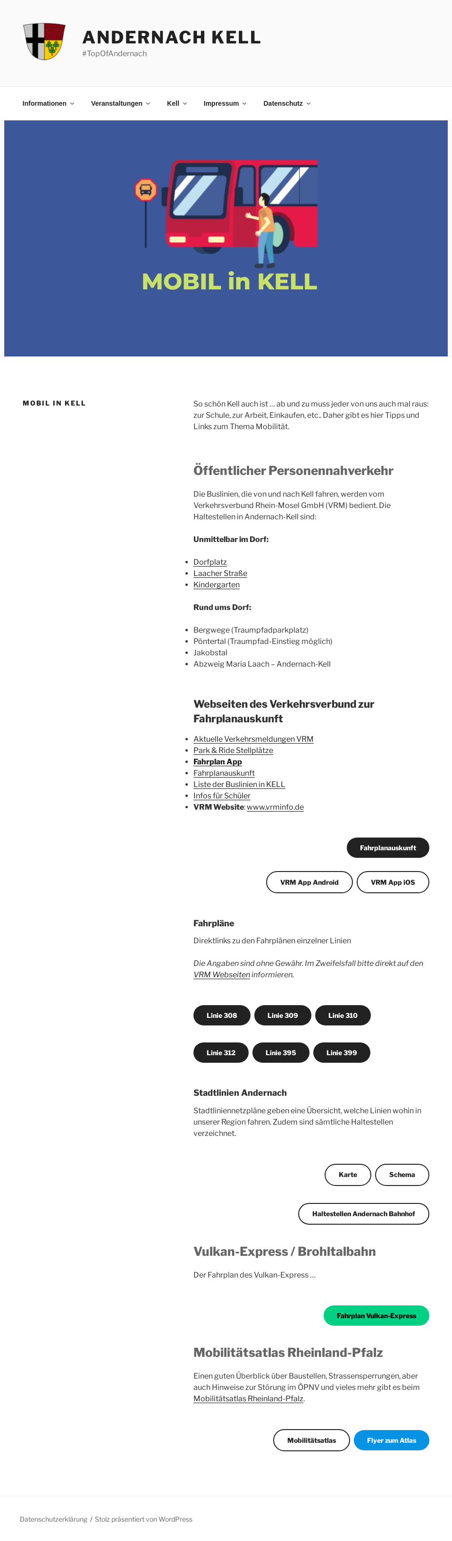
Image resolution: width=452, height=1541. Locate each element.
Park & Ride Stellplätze (233, 750)
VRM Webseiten (221, 974)
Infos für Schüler (222, 795)
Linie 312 (221, 1053)
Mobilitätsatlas (311, 1440)
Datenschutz (287, 103)
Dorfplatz (210, 562)
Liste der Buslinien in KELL (239, 784)
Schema (402, 1174)
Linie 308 (222, 1015)
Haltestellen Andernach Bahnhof (363, 1214)
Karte (348, 1174)
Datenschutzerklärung (53, 1519)
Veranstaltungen (121, 103)
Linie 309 (283, 1015)
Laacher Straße (220, 573)
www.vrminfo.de (275, 807)
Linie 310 (343, 1015)
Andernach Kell (172, 37)
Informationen (49, 103)
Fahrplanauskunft (224, 773)
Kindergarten (216, 584)
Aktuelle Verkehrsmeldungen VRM (253, 739)
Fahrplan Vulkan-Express (376, 1316)
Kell (177, 103)
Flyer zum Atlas (391, 1440)
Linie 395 (281, 1053)
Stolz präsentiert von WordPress (144, 1519)
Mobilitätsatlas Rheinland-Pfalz (248, 1398)
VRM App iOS (393, 882)
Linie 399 (341, 1053)
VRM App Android (309, 882)
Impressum (226, 103)
